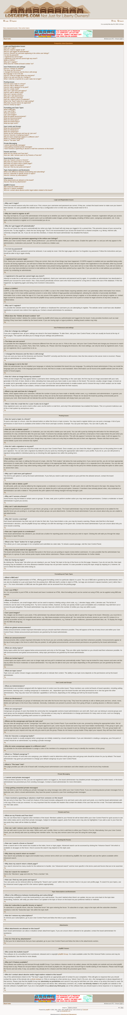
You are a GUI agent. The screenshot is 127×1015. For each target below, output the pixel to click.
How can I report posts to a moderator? (17, 99)
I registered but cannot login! (13, 57)
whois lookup (36, 979)
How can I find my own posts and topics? (17, 167)
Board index (7, 39)
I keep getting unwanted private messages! (18, 147)
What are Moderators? (11, 130)
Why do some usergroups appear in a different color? (21, 137)
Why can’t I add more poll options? (15, 91)
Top (5, 209)
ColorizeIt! (85, 1009)
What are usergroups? (11, 132)
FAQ (113, 21)
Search (120, 21)
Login (6, 21)
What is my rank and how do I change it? (17, 77)
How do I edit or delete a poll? (14, 92)
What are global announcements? (15, 116)
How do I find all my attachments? (15, 182)
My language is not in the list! (13, 74)
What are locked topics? (12, 121)
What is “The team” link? (12, 140)
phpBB (48, 1009)
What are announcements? (13, 118)
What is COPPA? (9, 60)
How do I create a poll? (11, 89)
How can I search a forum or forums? (16, 160)
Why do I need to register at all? (14, 50)
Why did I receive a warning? (13, 98)
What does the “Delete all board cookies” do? (19, 64)
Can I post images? (10, 115)
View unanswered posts (10, 28)
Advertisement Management (69, 1014)
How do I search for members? (14, 165)
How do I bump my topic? (12, 104)
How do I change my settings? (14, 68)
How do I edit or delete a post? (14, 85)
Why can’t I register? (10, 62)
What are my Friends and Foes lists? (16, 153)
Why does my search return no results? (17, 162)
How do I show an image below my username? (19, 75)
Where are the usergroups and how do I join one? (20, 133)
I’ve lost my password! (11, 55)
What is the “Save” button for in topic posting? (19, 101)
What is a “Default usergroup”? (14, 138)
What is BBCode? (10, 109)
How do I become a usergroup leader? (16, 135)
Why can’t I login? (10, 48)
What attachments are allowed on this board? (19, 180)
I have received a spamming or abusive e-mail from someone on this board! (29, 148)
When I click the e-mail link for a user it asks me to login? (22, 79)
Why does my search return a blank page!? (18, 163)
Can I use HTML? (10, 111)
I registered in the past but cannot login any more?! (20, 58)
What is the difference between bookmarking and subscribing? (24, 172)
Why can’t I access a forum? (13, 94)
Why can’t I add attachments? (13, 96)
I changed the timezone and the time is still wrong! (20, 72)
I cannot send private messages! (14, 145)
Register (13, 21)
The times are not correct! (12, 70)
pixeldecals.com (66, 1011)
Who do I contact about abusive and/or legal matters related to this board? (28, 190)
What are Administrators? (12, 128)
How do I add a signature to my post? (16, 87)
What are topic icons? (11, 123)
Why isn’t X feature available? (13, 188)
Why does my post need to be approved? (17, 103)
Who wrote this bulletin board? (14, 187)
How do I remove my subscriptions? (15, 175)
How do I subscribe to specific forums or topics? (19, 173)
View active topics (24, 28)
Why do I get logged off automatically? (16, 51)
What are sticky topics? (11, 120)
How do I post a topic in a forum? (15, 84)
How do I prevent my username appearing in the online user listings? (26, 53)
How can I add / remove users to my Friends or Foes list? (23, 155)
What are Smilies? (10, 113)
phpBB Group (63, 954)
